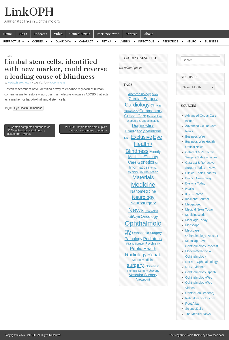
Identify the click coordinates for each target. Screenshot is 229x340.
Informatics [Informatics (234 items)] (138, 167)
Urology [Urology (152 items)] (154, 270)
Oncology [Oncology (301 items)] (149, 216)
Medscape (192, 225)
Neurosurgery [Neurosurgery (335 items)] (143, 203)
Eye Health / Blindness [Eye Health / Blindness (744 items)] (144, 144)
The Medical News (198, 314)
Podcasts (40, 34)
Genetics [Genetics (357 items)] (145, 162)
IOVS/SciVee (194, 194)
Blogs (23, 34)
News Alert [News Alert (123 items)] (151, 211)
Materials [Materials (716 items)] (143, 177)
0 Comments (57, 82)
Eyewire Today (195, 183)
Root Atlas (192, 303)
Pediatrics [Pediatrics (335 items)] (152, 238)
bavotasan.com (215, 335)
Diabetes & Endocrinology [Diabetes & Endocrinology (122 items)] (143, 120)
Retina (106, 41)
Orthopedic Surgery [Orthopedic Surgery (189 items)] (147, 233)
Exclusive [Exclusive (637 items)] (141, 137)
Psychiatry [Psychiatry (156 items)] (152, 243)
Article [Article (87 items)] (155, 94)
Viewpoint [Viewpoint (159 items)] (143, 279)
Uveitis (125, 41)
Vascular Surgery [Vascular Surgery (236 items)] (143, 275)
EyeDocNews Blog (198, 178)
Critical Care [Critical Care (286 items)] (135, 116)
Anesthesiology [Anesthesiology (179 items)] (139, 94)
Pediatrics (170, 41)
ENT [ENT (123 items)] (127, 137)
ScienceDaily (194, 308)
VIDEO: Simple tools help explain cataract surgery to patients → (86, 128)
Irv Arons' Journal (197, 199)
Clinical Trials (79, 34)
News (8, 55)
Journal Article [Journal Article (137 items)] (148, 172)
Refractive (11, 41)
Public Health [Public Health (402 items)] (143, 248)
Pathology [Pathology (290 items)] (134, 239)
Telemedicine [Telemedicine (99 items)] (152, 266)
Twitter (131, 34)
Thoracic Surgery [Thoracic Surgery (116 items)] (137, 270)
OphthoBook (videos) (199, 293)
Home (7, 34)
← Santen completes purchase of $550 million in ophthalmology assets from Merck (28, 130)
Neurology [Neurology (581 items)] (143, 197)
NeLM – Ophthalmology (201, 262)
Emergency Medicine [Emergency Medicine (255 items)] (143, 131)
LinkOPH (29, 12)
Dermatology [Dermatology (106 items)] (154, 116)
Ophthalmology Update (201, 272)
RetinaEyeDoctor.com (200, 298)
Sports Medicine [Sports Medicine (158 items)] (143, 260)
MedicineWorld (195, 215)
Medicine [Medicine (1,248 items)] (143, 184)
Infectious (146, 41)
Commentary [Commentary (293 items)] (151, 110)
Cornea (37, 41)
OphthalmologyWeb (198, 277)
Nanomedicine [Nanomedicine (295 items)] (143, 191)
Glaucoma (63, 41)
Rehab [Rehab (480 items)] (154, 254)
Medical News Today (19, 82)
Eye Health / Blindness (28, 108)
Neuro (191, 41)
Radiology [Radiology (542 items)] (136, 254)
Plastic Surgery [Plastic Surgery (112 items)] (135, 243)
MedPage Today (196, 220)
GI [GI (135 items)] (156, 162)
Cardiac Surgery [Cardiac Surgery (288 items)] (143, 99)
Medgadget (193, 204)
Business (211, 41)
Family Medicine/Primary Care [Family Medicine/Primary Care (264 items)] (144, 157)
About (148, 34)
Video (58, 34)
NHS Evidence (195, 267)
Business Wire (195, 136)
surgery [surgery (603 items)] (135, 265)
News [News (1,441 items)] (136, 209)
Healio (189, 188)
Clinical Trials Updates (200, 173)
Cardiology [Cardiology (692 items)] (137, 105)
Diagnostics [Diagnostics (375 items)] (143, 125)
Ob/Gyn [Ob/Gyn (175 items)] (134, 216)
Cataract (86, 41)
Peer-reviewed (108, 34)
